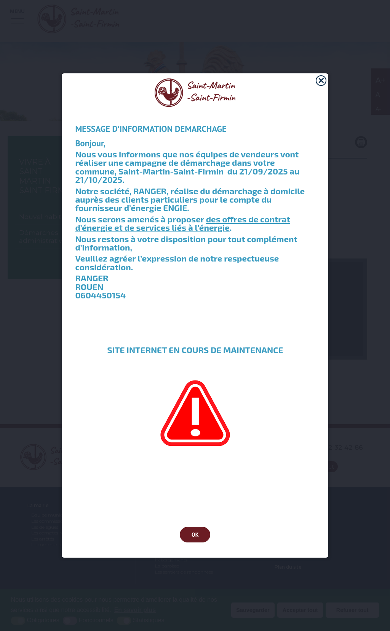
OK (195, 534)
